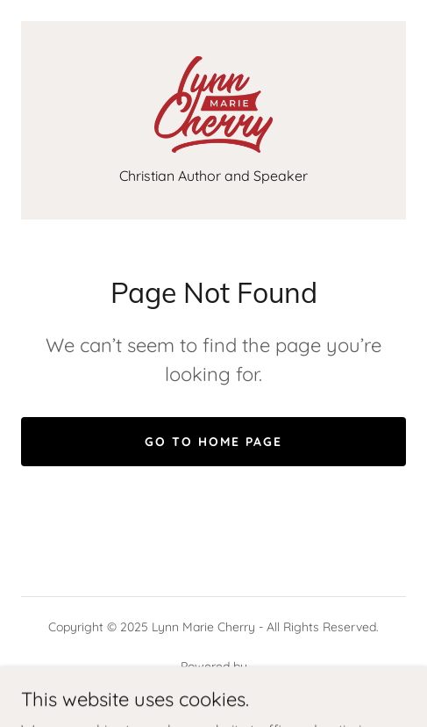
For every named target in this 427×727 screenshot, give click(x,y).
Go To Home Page (213, 442)
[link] (213, 104)
